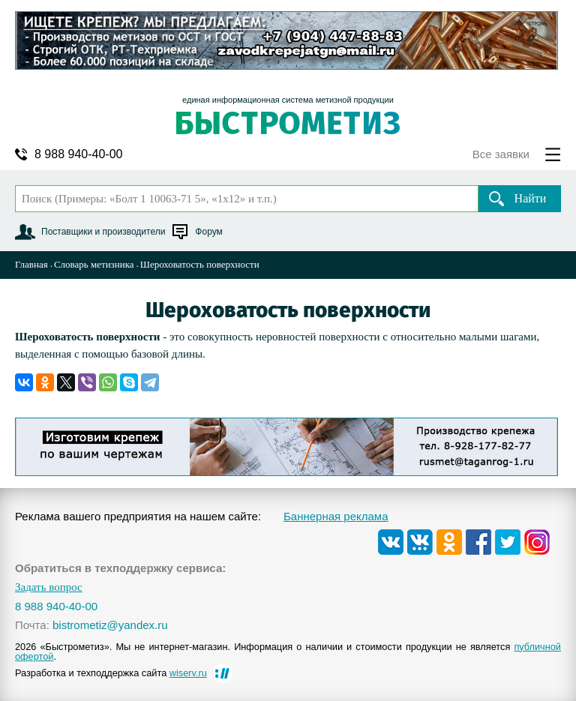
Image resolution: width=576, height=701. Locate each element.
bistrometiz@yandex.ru (110, 625)
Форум (208, 231)
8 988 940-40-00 (78, 154)
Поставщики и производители (103, 231)
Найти (530, 198)
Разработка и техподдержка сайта (111, 673)
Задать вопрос (48, 587)
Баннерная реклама (336, 516)
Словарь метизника (94, 264)
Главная (31, 264)
